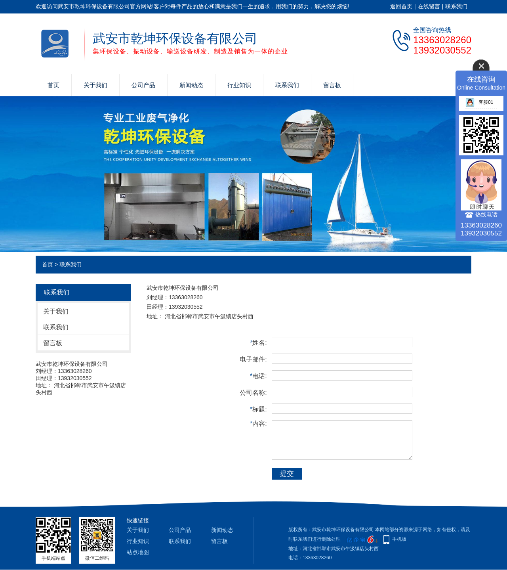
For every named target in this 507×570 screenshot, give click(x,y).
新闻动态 (191, 85)
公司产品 (143, 85)
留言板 (332, 85)
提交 (287, 474)
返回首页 (401, 6)
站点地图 (138, 552)
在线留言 (429, 6)
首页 (53, 85)
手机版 (399, 539)
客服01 (479, 102)
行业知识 (239, 85)
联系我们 (456, 6)
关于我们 (95, 85)
